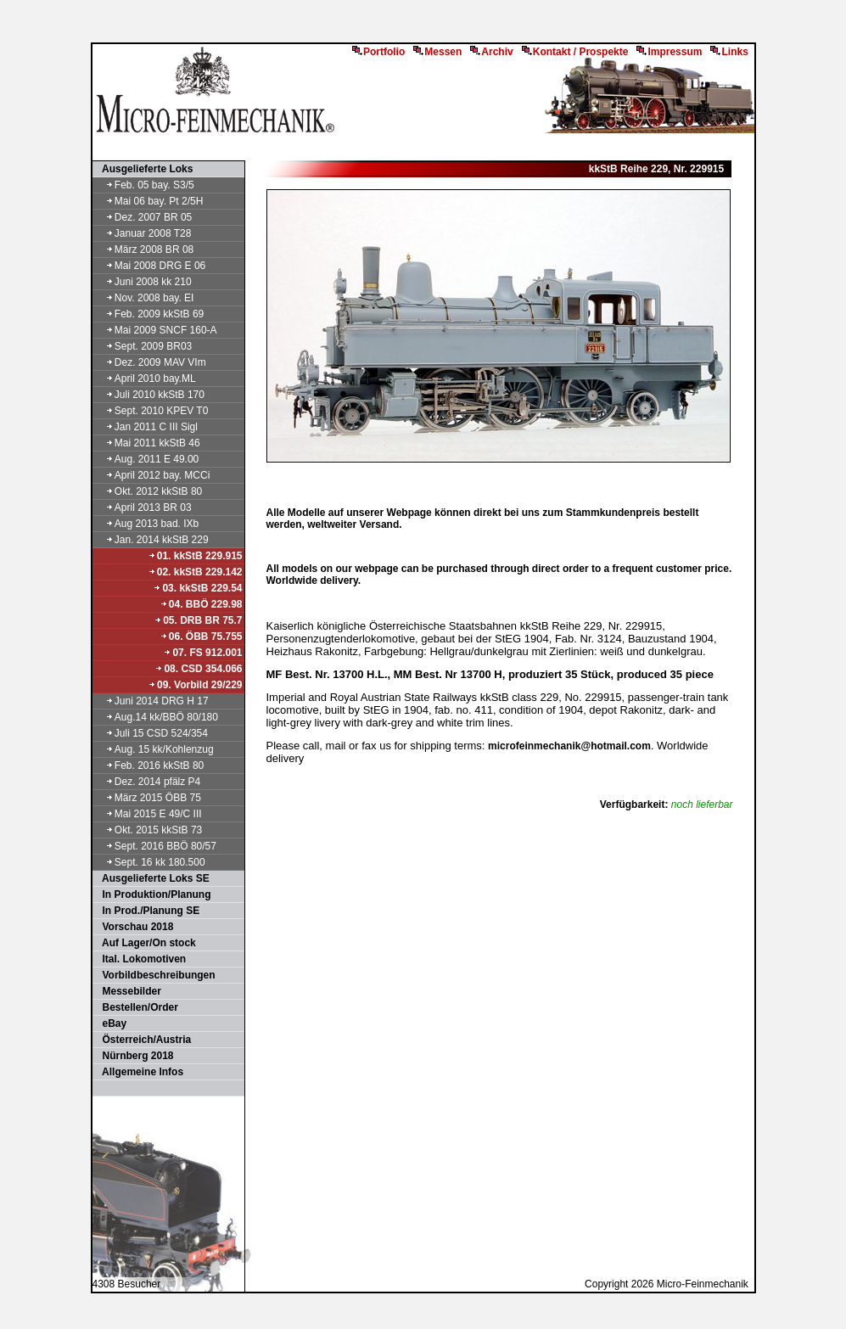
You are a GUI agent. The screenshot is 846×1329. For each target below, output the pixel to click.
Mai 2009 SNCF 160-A (155, 330)
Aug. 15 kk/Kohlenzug (154, 749)
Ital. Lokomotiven (140, 959)
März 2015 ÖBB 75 (147, 798)
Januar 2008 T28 (143, 233)
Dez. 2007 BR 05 (143, 217)
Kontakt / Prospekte (575, 52)
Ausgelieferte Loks (143, 169)
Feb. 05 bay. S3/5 (144, 185)
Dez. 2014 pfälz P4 (147, 782)
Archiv (491, 52)
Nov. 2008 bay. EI (144, 298)
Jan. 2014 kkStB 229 (151, 540)
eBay (110, 1023)
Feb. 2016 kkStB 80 (149, 765)
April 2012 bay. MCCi (152, 475)
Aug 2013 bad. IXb (146, 524)
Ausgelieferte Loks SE (152, 878)
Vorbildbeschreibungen (155, 975)
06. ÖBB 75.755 (201, 636)
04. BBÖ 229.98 (201, 604)
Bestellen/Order (136, 1007)
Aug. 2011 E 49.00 (146, 459)
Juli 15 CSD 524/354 (151, 733)
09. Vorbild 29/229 (195, 685)
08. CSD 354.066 (198, 669)
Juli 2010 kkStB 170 (149, 395)
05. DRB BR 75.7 (198, 620)
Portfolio (378, 52)
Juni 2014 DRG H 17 (151, 701)
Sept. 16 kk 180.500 (149, 862)
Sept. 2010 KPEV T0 (151, 411)
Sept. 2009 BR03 (143, 346)
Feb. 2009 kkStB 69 (149, 314)
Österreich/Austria (143, 1040)
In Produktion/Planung (152, 894)
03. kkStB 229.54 (197, 588)
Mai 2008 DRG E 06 (150, 266)
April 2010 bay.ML (145, 378)
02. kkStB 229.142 (195, 572)
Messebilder (127, 991)
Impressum (669, 52)
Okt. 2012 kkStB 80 (148, 491)
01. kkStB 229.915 (195, 556)
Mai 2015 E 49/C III (148, 814)
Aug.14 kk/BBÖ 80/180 (156, 717)
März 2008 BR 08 (144, 249)
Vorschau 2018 (134, 927)
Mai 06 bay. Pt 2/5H (149, 201)
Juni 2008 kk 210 (143, 282)
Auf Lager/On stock (145, 943)
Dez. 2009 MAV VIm (150, 362)
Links (729, 52)
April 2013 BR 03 (143, 507)
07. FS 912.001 (202, 653)
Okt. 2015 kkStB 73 (148, 830)
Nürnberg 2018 (134, 1056)
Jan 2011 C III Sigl (146, 427)
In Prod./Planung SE (147, 911)
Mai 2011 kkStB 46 (147, 443)
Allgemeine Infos (139, 1072)
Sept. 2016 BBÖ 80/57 (155, 846)
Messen (437, 52)
